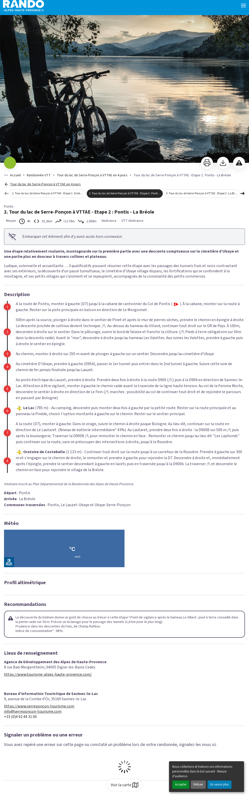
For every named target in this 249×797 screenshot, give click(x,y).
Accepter (180, 784)
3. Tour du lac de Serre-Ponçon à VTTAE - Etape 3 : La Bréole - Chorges (203, 193)
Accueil (15, 175)
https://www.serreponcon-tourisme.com (39, 706)
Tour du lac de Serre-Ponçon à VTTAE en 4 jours (92, 175)
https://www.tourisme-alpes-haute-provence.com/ (48, 674)
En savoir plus (219, 784)
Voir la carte (124, 785)
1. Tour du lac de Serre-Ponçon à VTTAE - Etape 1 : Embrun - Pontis (49, 193)
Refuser (198, 784)
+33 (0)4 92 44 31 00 (20, 716)
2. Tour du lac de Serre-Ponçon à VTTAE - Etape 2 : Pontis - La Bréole (126, 193)
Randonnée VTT (39, 175)
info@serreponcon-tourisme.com (33, 711)
